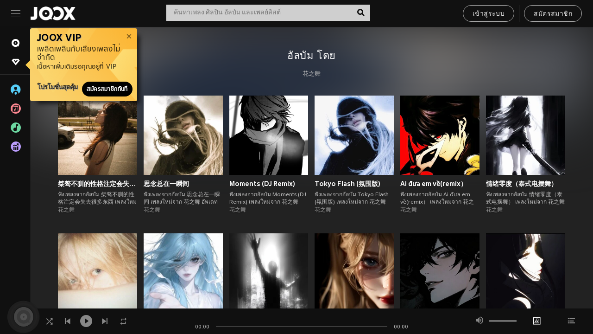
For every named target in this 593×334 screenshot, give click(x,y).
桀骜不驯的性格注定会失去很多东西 (97, 183)
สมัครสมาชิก (553, 14)
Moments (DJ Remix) (262, 183)
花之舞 (312, 74)
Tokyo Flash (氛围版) (347, 183)
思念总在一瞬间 (166, 183)
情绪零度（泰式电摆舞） (521, 183)
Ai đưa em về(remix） (433, 183)
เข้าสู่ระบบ (489, 14)
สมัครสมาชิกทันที (107, 89)
